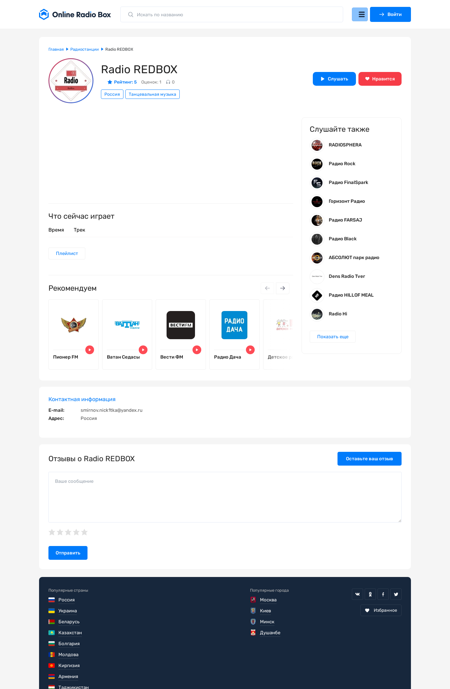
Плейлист (68, 254)
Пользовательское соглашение (83, 670)
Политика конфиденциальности (169, 670)
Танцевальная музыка (152, 94)
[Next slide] (282, 289)
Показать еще (333, 339)
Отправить (68, 557)
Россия (112, 94)
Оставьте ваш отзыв (369, 463)
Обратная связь (237, 670)
